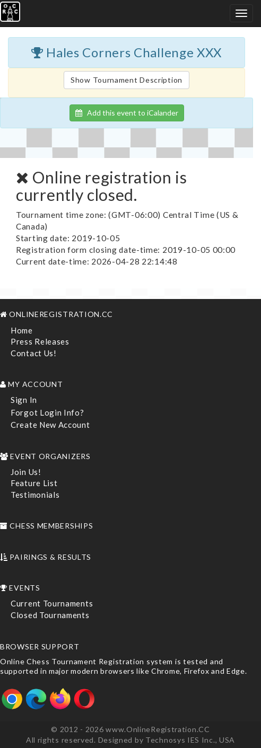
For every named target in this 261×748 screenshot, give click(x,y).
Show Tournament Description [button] (126, 79)
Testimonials (35, 494)
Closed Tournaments (50, 615)
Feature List (34, 483)
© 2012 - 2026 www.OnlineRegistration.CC (130, 729)
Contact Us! (34, 353)
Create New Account (50, 424)
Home (22, 330)
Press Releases (40, 341)
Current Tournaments (52, 603)
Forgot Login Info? (47, 412)
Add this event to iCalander (126, 112)
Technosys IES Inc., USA (190, 739)
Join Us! (26, 472)
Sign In (24, 399)
